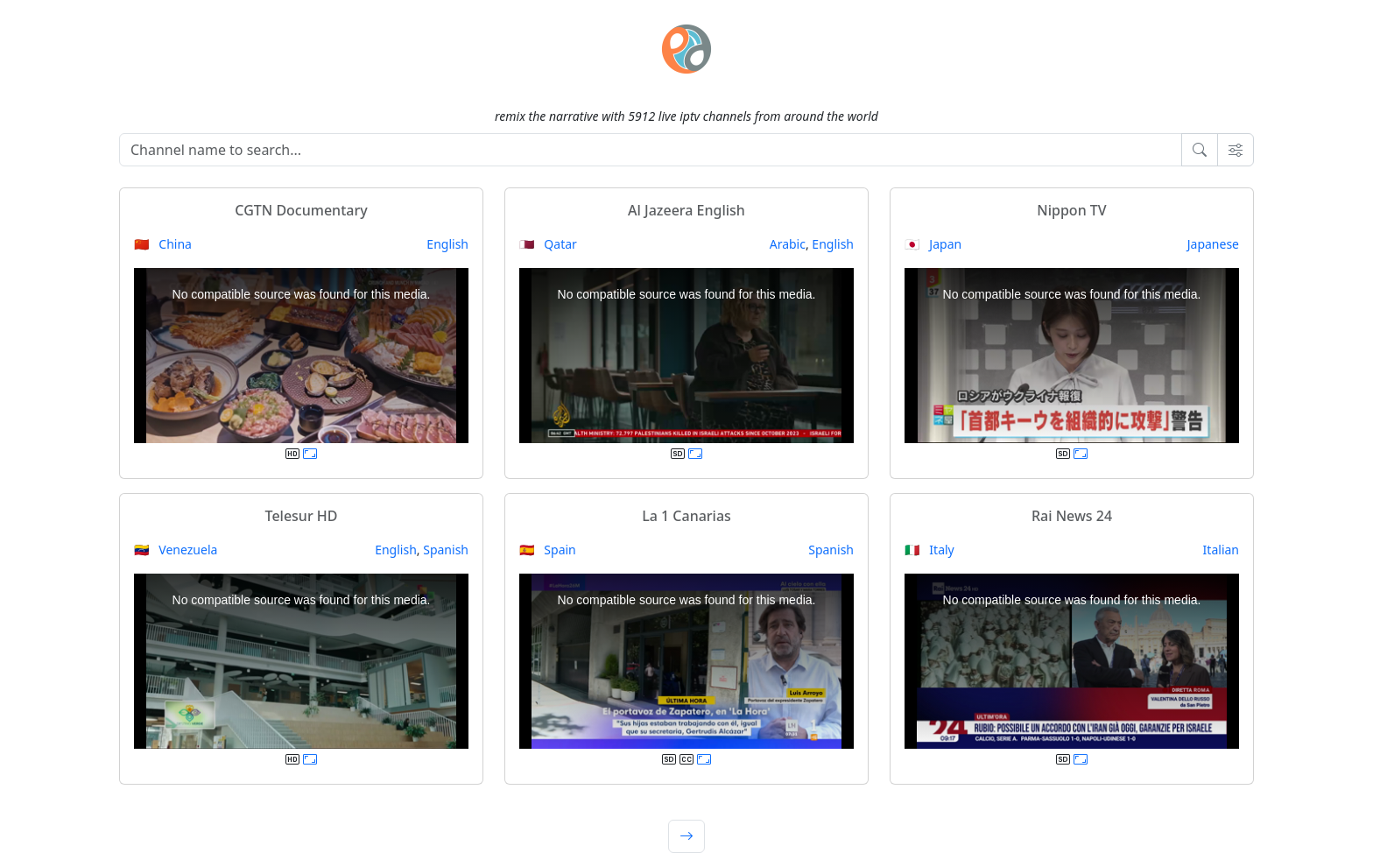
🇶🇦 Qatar (548, 244)
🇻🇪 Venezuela (175, 549)
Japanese (1213, 244)
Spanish (445, 549)
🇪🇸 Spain (547, 549)
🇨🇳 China (163, 244)
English (447, 244)
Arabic (788, 244)
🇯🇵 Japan (933, 244)
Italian (1221, 549)
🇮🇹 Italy (929, 549)
